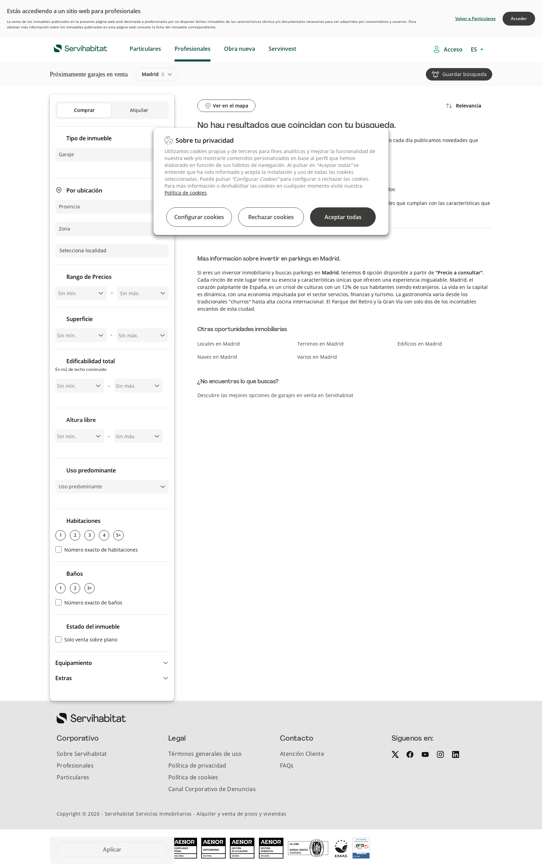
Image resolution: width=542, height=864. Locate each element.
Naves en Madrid (217, 357)
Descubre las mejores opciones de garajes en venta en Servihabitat (275, 395)
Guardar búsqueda (464, 74)
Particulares (145, 49)
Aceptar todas (343, 217)
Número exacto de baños (88, 602)
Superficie (79, 319)
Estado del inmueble (93, 626)
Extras (63, 678)
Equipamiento (73, 663)
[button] (112, 663)
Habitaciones (83, 521)
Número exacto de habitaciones (96, 549)
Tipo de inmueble (89, 138)
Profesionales (193, 49)
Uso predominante (91, 470)
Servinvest (282, 49)
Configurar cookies (199, 217)
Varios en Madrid (317, 357)
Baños (74, 573)
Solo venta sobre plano (86, 639)
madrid (153, 74)
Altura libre (81, 420)
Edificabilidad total (85, 365)
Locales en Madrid (218, 343)
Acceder (519, 18)
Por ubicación (84, 190)
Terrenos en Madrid (320, 343)
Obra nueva (239, 49)
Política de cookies (186, 192)
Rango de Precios (89, 277)
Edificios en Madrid (420, 343)
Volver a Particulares (475, 18)
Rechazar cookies (271, 217)
